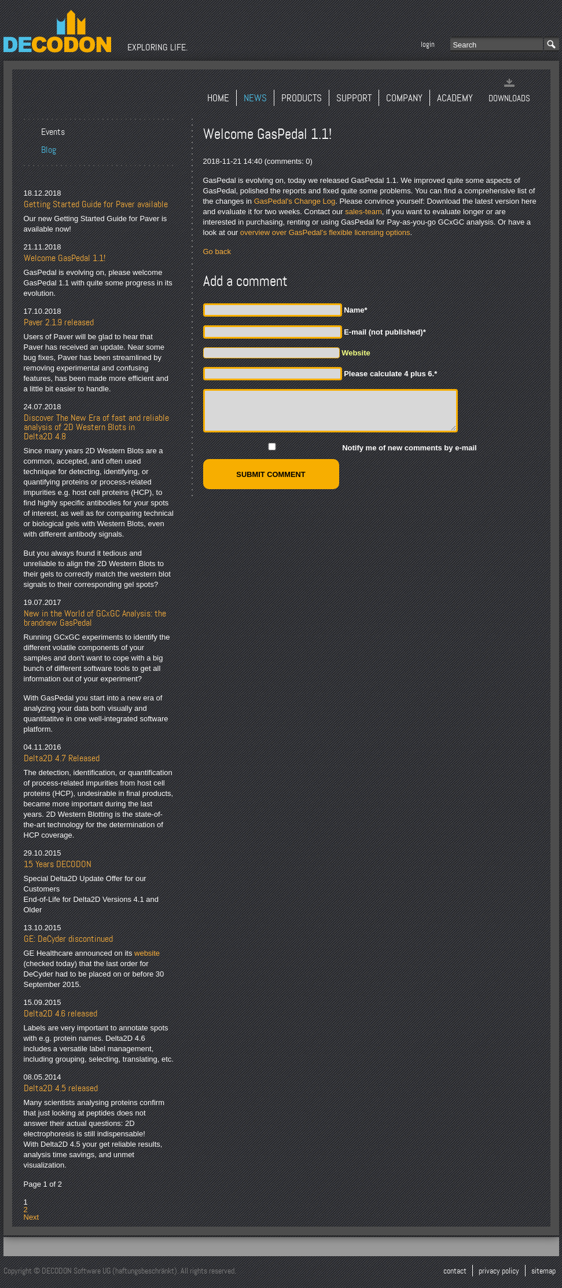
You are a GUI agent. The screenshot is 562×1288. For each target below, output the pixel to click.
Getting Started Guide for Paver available (96, 204)
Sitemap (543, 1270)
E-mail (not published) (385, 332)
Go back (217, 251)
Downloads (509, 98)
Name (355, 310)
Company (404, 98)
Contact (455, 1270)
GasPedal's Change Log (295, 201)
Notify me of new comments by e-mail (409, 447)
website (147, 953)
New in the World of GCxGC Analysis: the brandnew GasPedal (95, 618)
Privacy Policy (499, 1270)
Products (301, 98)
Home (218, 98)
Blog (48, 150)
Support (354, 98)
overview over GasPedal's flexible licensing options (325, 232)
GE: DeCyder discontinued (68, 939)
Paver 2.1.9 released (59, 322)
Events (53, 132)
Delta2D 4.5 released (61, 1088)
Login (428, 44)
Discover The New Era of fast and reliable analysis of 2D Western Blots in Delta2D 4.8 (96, 427)
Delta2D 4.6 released (60, 1013)
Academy (455, 98)
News (255, 98)
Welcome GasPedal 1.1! (64, 258)
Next (31, 1217)
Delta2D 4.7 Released (62, 758)
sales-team (363, 211)
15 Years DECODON (57, 864)
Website (355, 352)
